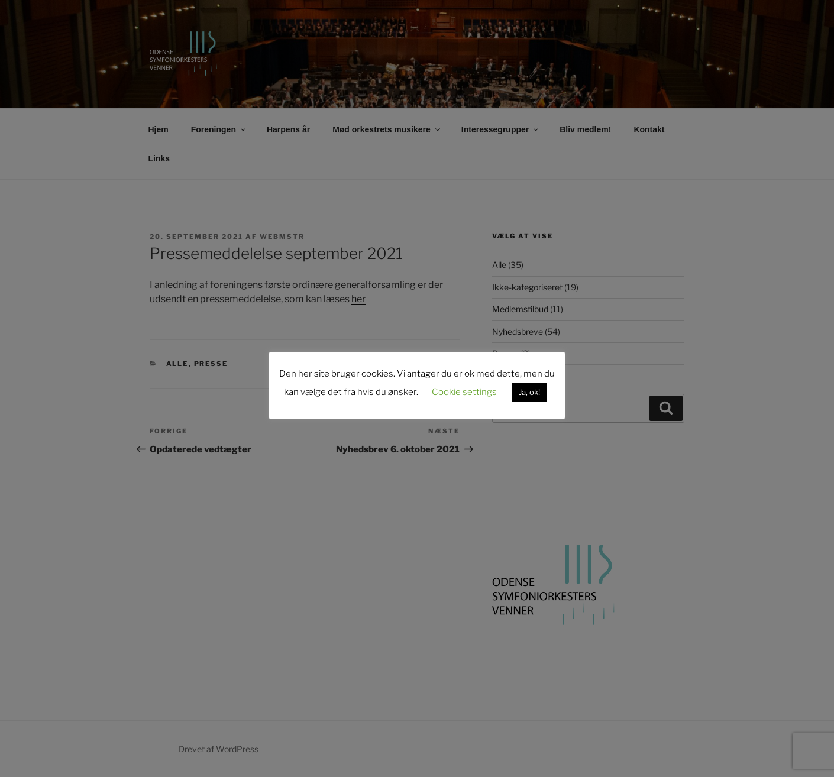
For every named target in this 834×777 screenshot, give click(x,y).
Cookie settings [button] (464, 392)
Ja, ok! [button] (529, 392)
